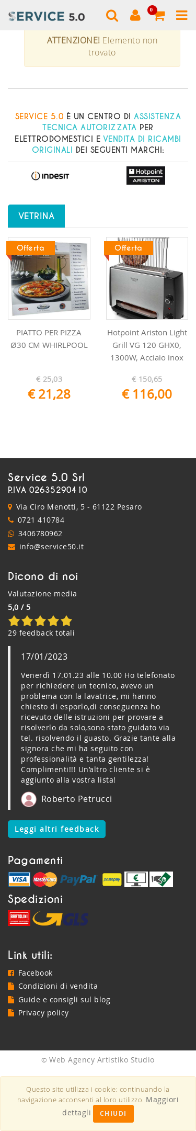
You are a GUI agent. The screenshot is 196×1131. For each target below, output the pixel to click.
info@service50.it (51, 608)
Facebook (30, 1033)
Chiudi (113, 1113)
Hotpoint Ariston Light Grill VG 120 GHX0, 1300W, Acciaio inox (147, 405)
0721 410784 (41, 580)
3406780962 (40, 594)
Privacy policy (38, 1074)
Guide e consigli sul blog (59, 1060)
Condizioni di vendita (53, 1046)
